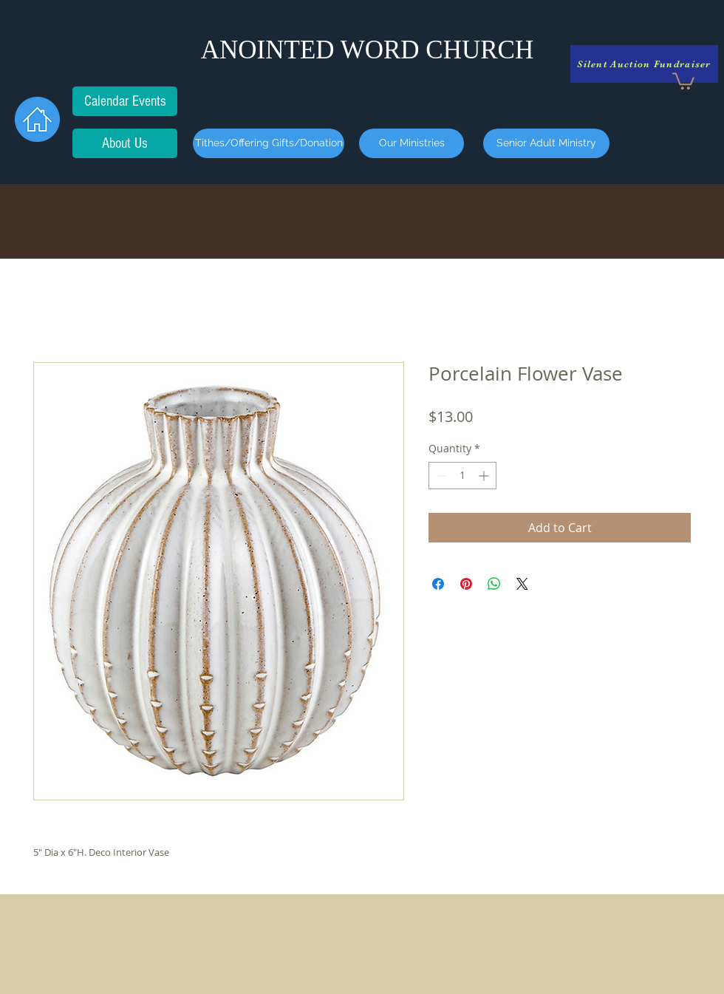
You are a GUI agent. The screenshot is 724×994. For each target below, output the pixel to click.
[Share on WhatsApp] (494, 584)
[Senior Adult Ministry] (546, 143)
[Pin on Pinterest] (466, 584)
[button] (683, 80)
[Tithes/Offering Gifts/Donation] (268, 143)
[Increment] (485, 476)
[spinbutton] (462, 476)
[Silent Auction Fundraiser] (644, 64)
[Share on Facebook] (438, 584)
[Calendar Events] (124, 101)
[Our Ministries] (411, 143)
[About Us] (124, 143)
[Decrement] (440, 476)
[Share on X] (522, 584)
